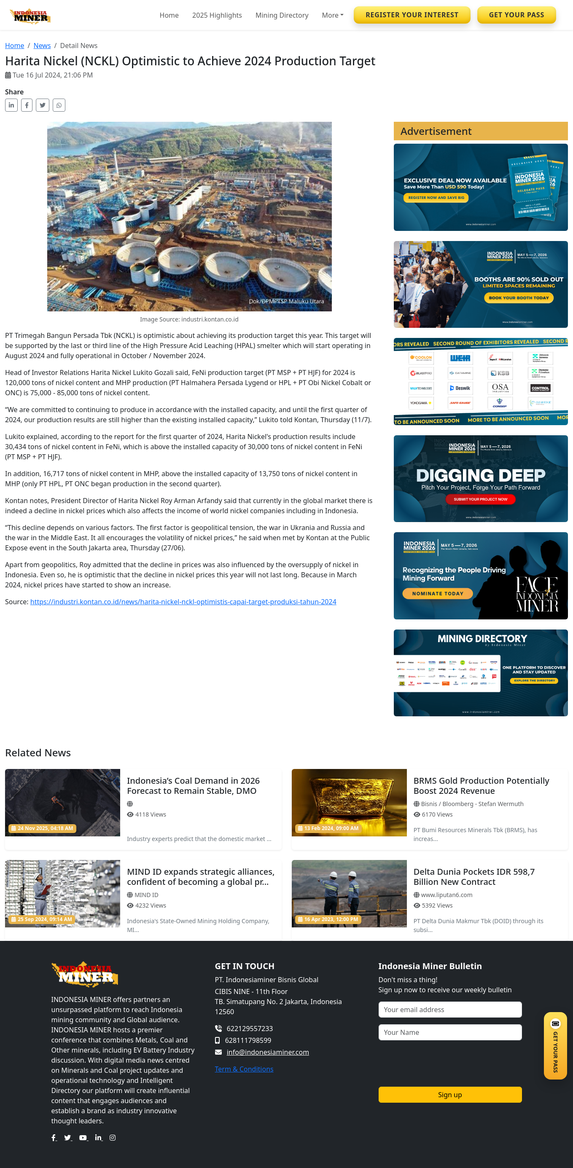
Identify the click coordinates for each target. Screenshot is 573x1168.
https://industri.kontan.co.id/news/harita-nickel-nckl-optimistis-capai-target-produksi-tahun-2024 (183, 601)
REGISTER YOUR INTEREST (412, 14)
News (42, 45)
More (330, 15)
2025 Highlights (217, 15)
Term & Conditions (244, 1069)
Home (169, 15)
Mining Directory (282, 15)
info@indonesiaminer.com (268, 1052)
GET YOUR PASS (516, 14)
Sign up (450, 1094)
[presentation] (443, 1063)
